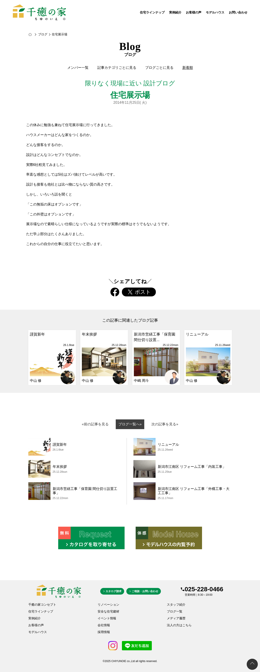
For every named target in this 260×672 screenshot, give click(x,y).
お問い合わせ (238, 12)
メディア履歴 (176, 618)
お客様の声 (193, 12)
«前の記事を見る (95, 424)
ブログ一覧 (174, 611)
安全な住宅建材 (108, 611)
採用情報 (104, 632)
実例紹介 (175, 12)
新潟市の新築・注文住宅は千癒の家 (34, 34)
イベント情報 (107, 618)
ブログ (42, 34)
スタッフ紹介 (176, 604)
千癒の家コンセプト (42, 604)
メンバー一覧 (78, 67)
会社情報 (104, 625)
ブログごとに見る (159, 67)
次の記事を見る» (164, 424)
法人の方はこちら (179, 625)
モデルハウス (215, 12)
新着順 (187, 67)
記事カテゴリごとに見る (116, 67)
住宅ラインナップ (152, 12)
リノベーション (108, 604)
